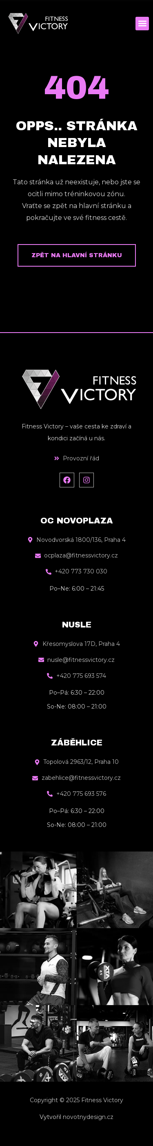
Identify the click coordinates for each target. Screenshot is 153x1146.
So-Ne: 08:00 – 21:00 (76, 706)
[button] (142, 23)
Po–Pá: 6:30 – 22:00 (76, 692)
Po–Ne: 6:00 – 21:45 (76, 588)
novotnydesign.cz (88, 1117)
